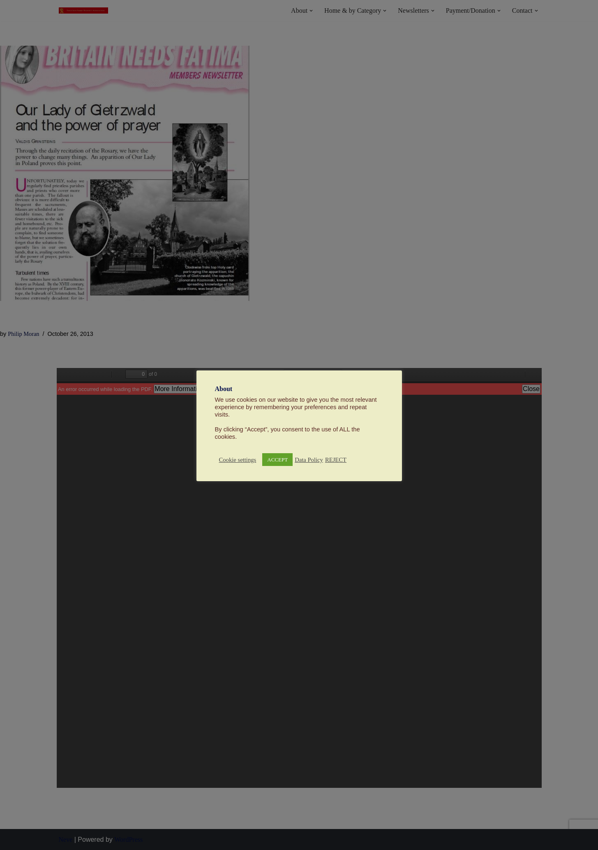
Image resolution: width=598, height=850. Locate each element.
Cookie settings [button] (237, 459)
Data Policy (309, 459)
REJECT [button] (335, 459)
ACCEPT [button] (277, 459)
